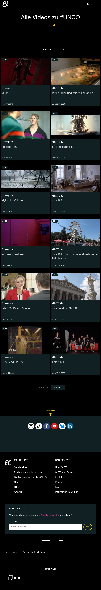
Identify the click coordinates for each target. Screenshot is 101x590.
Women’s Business (13, 254)
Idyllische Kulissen (13, 200)
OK (87, 527)
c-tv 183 (57, 200)
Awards (18, 492)
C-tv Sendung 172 (13, 362)
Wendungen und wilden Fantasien (72, 93)
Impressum (11, 552)
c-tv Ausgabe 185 (62, 147)
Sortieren (53, 50)
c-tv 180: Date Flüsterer (16, 308)
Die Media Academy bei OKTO (30, 477)
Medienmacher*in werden (28, 472)
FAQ (57, 487)
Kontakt (59, 477)
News (17, 482)
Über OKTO (61, 467)
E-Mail (13, 521)
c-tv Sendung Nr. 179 (65, 308)
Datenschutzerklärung (34, 552)
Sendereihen (21, 467)
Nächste (58, 387)
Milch (5, 93)
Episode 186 (9, 147)
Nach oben (50, 413)
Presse (59, 482)
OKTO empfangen (65, 472)
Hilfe (16, 487)
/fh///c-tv (7, 88)
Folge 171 (58, 362)
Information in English (66, 492)
